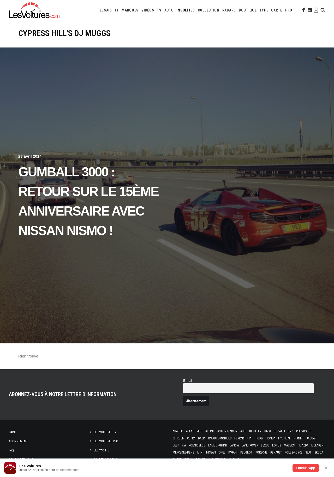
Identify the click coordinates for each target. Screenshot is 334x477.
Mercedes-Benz (183, 452)
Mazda (303, 445)
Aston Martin (227, 431)
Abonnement (18, 441)
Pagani (232, 452)
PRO (288, 10)
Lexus (265, 445)
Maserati (290, 445)
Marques (130, 10)
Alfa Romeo (194, 431)
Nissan (211, 452)
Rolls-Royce (293, 452)
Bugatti (279, 431)
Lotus (276, 445)
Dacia (201, 438)
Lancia (234, 445)
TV (159, 10)
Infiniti (298, 438)
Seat (308, 452)
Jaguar (311, 438)
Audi (243, 431)
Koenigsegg (197, 445)
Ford (259, 438)
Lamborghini (217, 445)
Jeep (176, 445)
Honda (270, 438)
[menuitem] (106, 10)
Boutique (248, 10)
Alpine (209, 431)
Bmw (267, 431)
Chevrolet (304, 431)
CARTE (276, 10)
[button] (303, 10)
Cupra (191, 438)
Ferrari (239, 438)
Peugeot (246, 452)
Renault (276, 452)
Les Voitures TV (105, 432)
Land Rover (250, 445)
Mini (200, 452)
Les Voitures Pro (106, 441)
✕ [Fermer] (326, 468)
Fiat (250, 438)
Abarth (178, 431)
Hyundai (284, 438)
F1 (117, 10)
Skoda (318, 452)
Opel (222, 452)
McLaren (317, 445)
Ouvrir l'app (305, 468)
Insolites (185, 10)
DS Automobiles (219, 438)
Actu (169, 10)
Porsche (261, 452)
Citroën (178, 438)
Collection (208, 10)
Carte (13, 432)
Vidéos (147, 10)
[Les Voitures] (34, 10)
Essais (106, 10)
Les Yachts (101, 450)
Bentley (255, 431)
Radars (229, 10)
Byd (290, 431)
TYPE (264, 10)
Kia (184, 445)
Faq (11, 450)
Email (187, 381)
